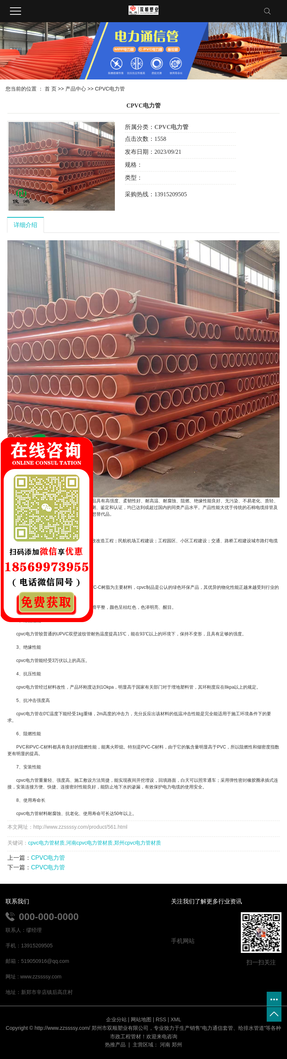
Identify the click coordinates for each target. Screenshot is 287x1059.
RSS (161, 1019)
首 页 (51, 89)
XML (176, 1019)
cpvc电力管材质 (46, 843)
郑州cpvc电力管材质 (137, 843)
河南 (165, 1045)
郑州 (177, 1045)
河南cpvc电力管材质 (89, 843)
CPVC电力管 (110, 89)
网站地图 (141, 1019)
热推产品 (115, 1045)
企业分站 (116, 1019)
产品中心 (75, 89)
